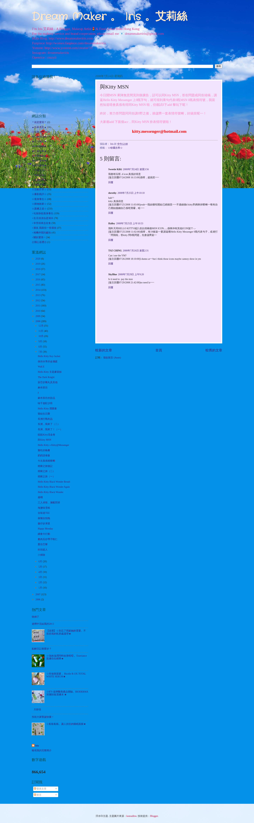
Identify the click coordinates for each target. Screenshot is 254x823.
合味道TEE (44, 513)
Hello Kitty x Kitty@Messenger (53, 445)
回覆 (110, 182)
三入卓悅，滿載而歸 (49, 502)
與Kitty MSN (44, 439)
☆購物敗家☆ (39, 204)
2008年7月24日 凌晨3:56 (136, 169)
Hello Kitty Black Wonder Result (54, 481)
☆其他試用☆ (39, 180)
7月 (40, 351)
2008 (38, 321)
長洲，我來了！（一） (50, 429)
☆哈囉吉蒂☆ (115, 148)
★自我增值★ (39, 146)
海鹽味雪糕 (44, 508)
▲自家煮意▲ (39, 127)
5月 (40, 566)
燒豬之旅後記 (45, 466)
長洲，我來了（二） (49, 424)
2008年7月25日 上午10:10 (131, 193)
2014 (38, 290)
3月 (40, 577)
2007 (38, 594)
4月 (40, 572)
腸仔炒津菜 (44, 523)
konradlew (131, 816)
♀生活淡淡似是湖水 (42, 218)
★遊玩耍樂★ (39, 165)
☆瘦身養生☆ (39, 199)
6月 (40, 561)
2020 (38, 258)
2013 (38, 295)
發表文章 (40, 788)
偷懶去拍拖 (44, 518)
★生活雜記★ (39, 141)
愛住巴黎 (43, 544)
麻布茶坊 (43, 387)
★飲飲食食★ (39, 160)
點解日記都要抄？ (42, 648)
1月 (40, 587)
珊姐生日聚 (44, 413)
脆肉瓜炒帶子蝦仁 (48, 539)
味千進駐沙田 (45, 403)
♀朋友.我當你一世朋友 (44, 228)
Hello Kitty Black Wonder (50, 492)
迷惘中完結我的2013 (43, 624)
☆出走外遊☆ (39, 170)
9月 (40, 341)
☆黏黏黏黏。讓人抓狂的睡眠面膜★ (66, 724)
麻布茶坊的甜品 (46, 398)
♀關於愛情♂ (38, 237)
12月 (41, 325)
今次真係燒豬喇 (46, 460)
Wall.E (41, 366)
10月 (41, 336)
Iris (37, 745)
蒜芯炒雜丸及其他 (48, 382)
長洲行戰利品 (45, 419)
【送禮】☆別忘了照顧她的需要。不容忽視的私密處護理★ (66, 632)
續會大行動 (44, 534)
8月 (40, 346)
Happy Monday (45, 528)
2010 (38, 311)
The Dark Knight (46, 377)
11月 (41, 331)
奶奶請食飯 (44, 455)
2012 (38, 300)
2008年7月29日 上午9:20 (131, 274)
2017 (38, 274)
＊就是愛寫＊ (39, 122)
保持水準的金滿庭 (48, 361)
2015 (38, 285)
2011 (38, 305)
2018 (38, 269)
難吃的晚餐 (44, 450)
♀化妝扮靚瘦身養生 (42, 213)
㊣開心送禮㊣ (39, 242)
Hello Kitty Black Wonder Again (54, 487)
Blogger (154, 816)
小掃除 (41, 555)
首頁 (158, 350)
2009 (38, 316)
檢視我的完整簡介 (42, 750)
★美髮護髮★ (39, 156)
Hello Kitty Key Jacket (49, 356)
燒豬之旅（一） (46, 476)
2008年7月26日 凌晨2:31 (136, 250)
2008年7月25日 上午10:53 (129, 223)
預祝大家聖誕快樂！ (43, 717)
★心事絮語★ (39, 136)
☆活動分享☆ (39, 189)
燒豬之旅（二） (46, 471)
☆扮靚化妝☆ (39, 175)
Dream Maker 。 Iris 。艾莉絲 (109, 17)
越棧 (40, 497)
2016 (38, 279)
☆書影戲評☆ (39, 194)
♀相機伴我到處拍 (41, 232)
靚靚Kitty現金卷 (46, 434)
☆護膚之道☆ (39, 208)
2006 (38, 599)
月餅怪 (37, 709)
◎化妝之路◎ (39, 132)
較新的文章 (103, 350)
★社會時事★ (39, 151)
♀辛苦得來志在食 (41, 223)
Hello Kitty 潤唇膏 (47, 408)
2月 (40, 582)
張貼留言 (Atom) (112, 357)
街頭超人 (43, 549)
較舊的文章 (213, 350)
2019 (38, 264)
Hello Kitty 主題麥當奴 (50, 372)
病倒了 (35, 616)
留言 (37, 795)
